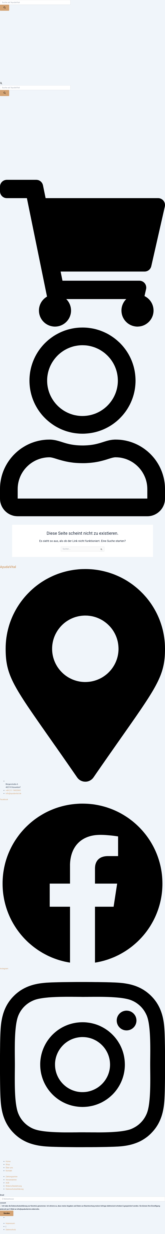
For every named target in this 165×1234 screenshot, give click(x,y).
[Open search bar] (1, 84)
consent (3, 1203)
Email (2, 1195)
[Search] (4, 8)
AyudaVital (8, 567)
